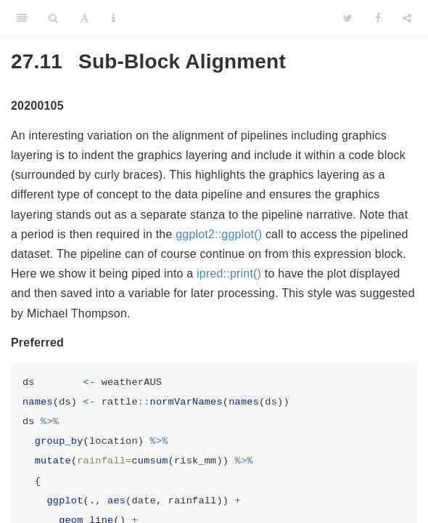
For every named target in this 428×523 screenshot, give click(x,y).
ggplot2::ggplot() (219, 234)
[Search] (53, 18)
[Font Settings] (84, 18)
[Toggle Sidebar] (22, 18)
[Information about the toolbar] (113, 18)
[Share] (407, 18)
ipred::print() (229, 273)
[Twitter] (347, 18)
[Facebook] (378, 18)
